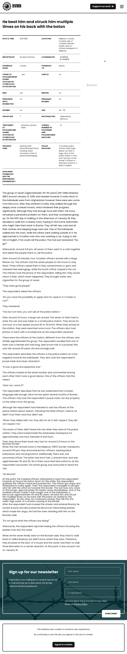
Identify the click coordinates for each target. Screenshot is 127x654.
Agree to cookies (63, 644)
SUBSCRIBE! (111, 613)
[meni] (122, 6)
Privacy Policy (80, 604)
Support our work (101, 6)
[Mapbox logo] (91, 85)
